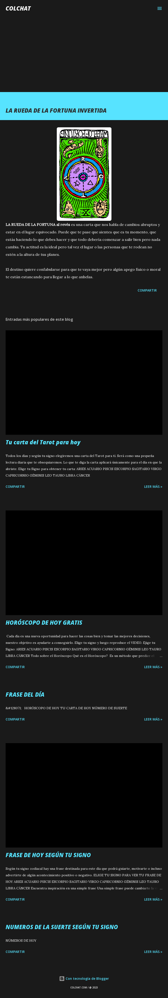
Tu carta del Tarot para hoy (43, 442)
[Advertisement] (84, 49)
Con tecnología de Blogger (84, 978)
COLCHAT (18, 8)
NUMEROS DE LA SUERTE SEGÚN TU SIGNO (62, 927)
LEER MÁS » (153, 486)
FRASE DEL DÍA (25, 694)
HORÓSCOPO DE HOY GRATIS (44, 622)
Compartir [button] (147, 290)
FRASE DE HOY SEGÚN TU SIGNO (48, 855)
